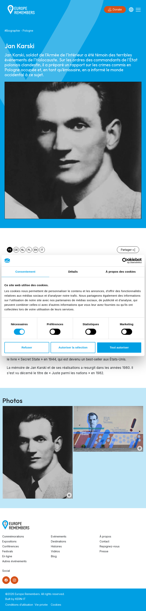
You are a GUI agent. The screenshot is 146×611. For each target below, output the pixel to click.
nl (22, 249)
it (42, 249)
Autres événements (14, 561)
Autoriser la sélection (73, 347)
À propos (105, 536)
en (35, 249)
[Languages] (131, 9)
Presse (104, 551)
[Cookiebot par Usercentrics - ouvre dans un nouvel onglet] (125, 260)
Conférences (10, 546)
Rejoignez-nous (110, 546)
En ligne (7, 556)
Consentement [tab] (25, 271)
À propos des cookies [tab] (121, 271)
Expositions (9, 541)
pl (29, 249)
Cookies (56, 604)
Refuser (26, 347)
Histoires (56, 546)
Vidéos (55, 551)
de (16, 249)
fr (9, 249)
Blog (54, 556)
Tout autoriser (119, 347)
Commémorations (13, 536)
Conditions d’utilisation (19, 604)
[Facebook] (6, 580)
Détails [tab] (73, 271)
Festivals (7, 551)
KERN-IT (20, 599)
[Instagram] (14, 580)
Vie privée (41, 604)
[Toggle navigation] (138, 9)
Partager (128, 249)
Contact (104, 541)
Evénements (58, 536)
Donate (115, 10)
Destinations (58, 541)
